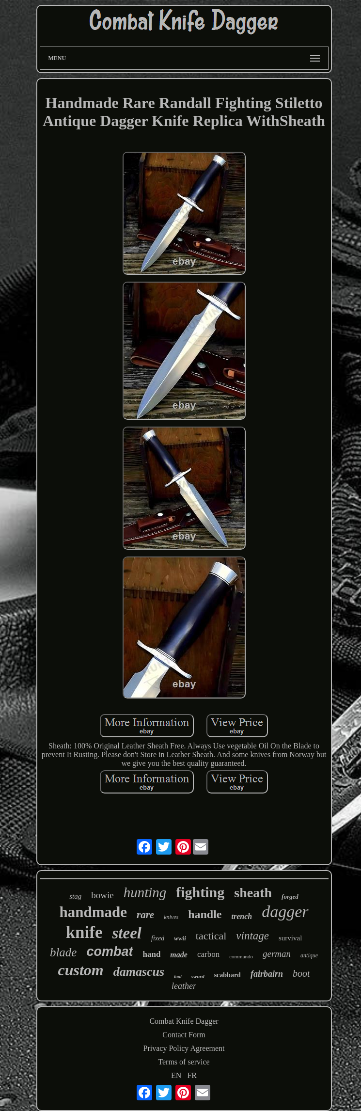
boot (301, 973)
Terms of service (183, 1062)
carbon (208, 954)
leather (184, 986)
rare (145, 915)
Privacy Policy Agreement (184, 1048)
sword (197, 976)
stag (75, 896)
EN (176, 1075)
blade (63, 952)
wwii (180, 938)
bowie (102, 895)
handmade (93, 912)
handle (204, 914)
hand (151, 954)
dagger (285, 912)
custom (81, 970)
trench (242, 916)
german (277, 954)
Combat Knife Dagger (183, 1021)
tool (178, 976)
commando (241, 956)
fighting (200, 892)
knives (171, 917)
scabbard (227, 975)
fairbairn (267, 974)
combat (109, 951)
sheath (253, 892)
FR (192, 1075)
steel (126, 933)
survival (290, 938)
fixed (157, 938)
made (179, 955)
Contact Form (183, 1035)
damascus (138, 972)
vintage (252, 936)
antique (309, 955)
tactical (211, 936)
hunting (145, 892)
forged (290, 896)
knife (84, 932)
